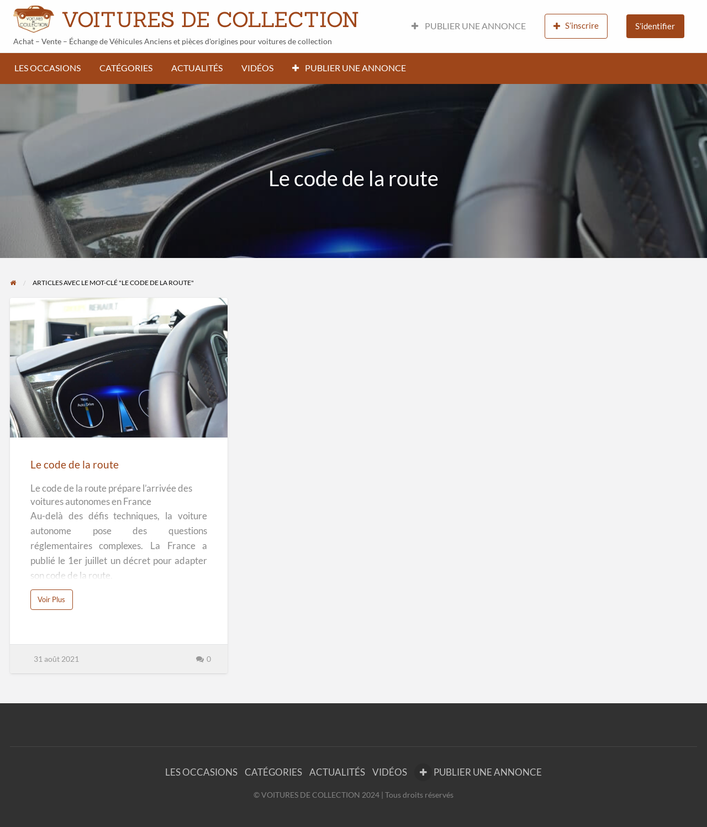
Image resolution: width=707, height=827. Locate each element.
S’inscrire (576, 25)
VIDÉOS (257, 68)
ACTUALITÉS (197, 68)
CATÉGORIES (125, 68)
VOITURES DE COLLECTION (210, 19)
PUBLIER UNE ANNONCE (468, 26)
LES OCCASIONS (47, 68)
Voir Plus (53, 602)
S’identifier (655, 26)
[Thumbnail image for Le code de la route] (118, 368)
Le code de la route (74, 464)
